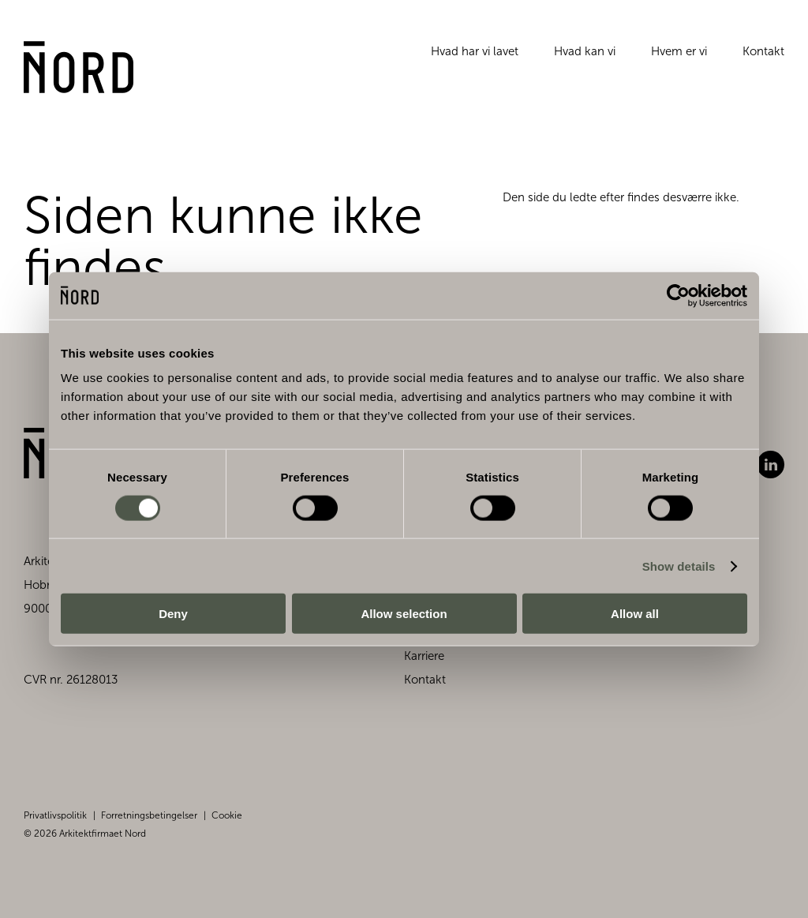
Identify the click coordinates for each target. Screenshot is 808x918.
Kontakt (763, 58)
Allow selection (404, 613)
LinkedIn (770, 464)
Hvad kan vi (584, 58)
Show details (679, 565)
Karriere (424, 656)
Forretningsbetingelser (149, 815)
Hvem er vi (679, 58)
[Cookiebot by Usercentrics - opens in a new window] (678, 295)
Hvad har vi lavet (474, 58)
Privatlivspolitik (55, 815)
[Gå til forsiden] (87, 77)
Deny (173, 613)
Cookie (226, 815)
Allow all (635, 613)
